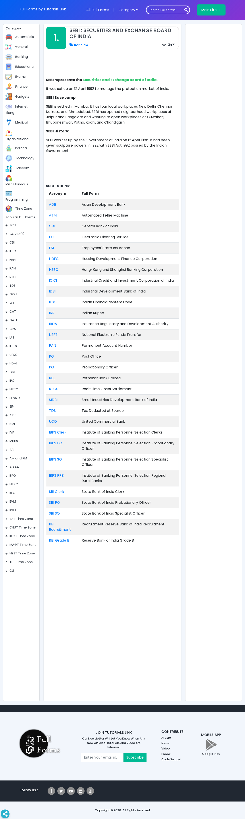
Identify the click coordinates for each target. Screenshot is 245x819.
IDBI (52, 291)
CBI (52, 226)
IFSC (52, 302)
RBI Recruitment (60, 527)
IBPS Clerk (57, 432)
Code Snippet (171, 759)
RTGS (53, 388)
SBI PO (54, 502)
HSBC (53, 269)
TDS (52, 410)
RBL (52, 378)
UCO (53, 421)
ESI (51, 247)
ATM (53, 215)
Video (165, 748)
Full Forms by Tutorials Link (43, 9)
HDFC (54, 258)
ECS (52, 237)
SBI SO (54, 513)
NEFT (53, 334)
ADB (52, 204)
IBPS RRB (56, 475)
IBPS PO (55, 443)
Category (128, 9)
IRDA (53, 323)
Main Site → (211, 9)
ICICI (53, 280)
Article (166, 738)
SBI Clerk (56, 491)
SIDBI (53, 399)
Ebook (165, 754)
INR (51, 313)
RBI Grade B (59, 540)
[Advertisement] (126, 66)
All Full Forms (97, 9)
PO (51, 356)
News (165, 743)
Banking (78, 45)
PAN (52, 345)
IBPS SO (55, 459)
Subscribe (135, 757)
